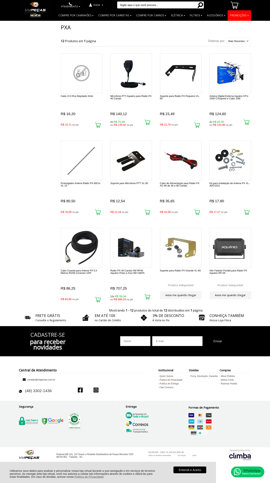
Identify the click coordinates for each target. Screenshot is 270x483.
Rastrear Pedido (229, 389)
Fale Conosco (166, 393)
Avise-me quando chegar (180, 298)
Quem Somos (166, 382)
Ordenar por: (216, 41)
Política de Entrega (169, 389)
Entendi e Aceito (190, 470)
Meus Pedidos (228, 382)
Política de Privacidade (89, 476)
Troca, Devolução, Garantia (204, 382)
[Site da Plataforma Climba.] (240, 460)
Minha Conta (227, 385)
